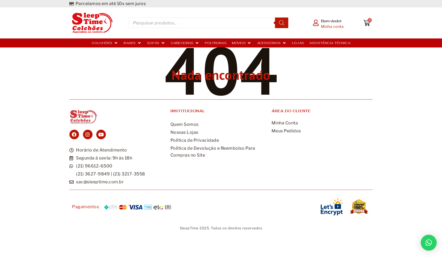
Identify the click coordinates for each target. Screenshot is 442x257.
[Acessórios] (272, 42)
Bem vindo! (331, 21)
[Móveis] (242, 42)
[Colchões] (105, 42)
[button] (429, 243)
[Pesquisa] (281, 23)
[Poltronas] (215, 42)
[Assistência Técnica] (330, 42)
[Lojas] (298, 42)
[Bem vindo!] (316, 23)
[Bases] (132, 42)
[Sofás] (156, 42)
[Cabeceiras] (185, 42)
